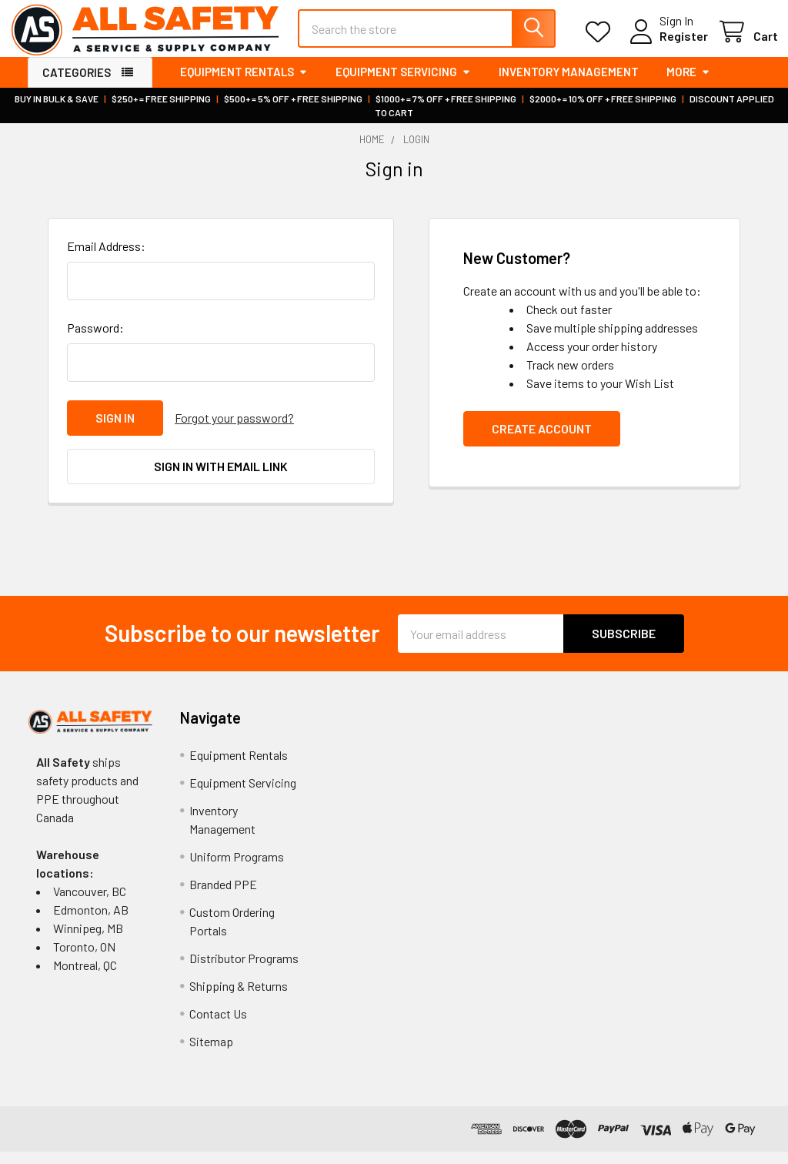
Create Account (542, 441)
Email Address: (106, 259)
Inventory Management (569, 85)
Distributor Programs (244, 970)
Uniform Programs (236, 868)
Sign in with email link (221, 478)
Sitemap (211, 1053)
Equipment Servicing (403, 85)
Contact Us (218, 1025)
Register (666, 45)
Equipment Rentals (244, 85)
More (688, 85)
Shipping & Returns (238, 998)
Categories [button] (76, 85)
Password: (95, 340)
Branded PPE (223, 896)
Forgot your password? (234, 430)
